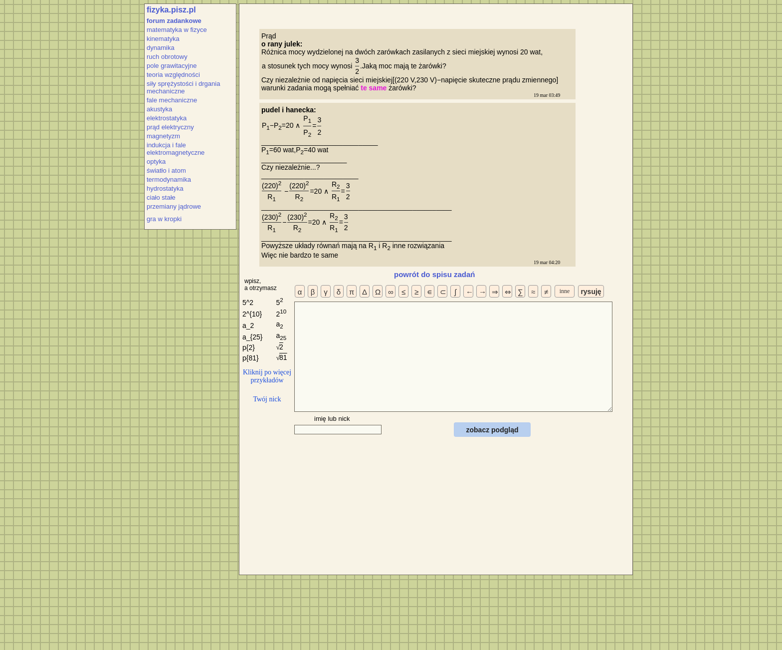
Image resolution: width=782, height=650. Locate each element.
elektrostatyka (167, 118)
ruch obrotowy (167, 56)
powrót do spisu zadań (434, 274)
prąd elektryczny (170, 127)
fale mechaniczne (172, 100)
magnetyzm (163, 136)
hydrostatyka (165, 188)
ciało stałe (161, 197)
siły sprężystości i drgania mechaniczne (183, 87)
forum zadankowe (174, 20)
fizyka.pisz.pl (171, 9)
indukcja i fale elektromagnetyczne (175, 148)
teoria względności (173, 74)
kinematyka (163, 38)
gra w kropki (164, 219)
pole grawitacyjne (171, 65)
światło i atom (166, 170)
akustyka (159, 109)
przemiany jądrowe (174, 206)
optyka (156, 161)
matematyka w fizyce (177, 29)
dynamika (161, 47)
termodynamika (169, 179)
